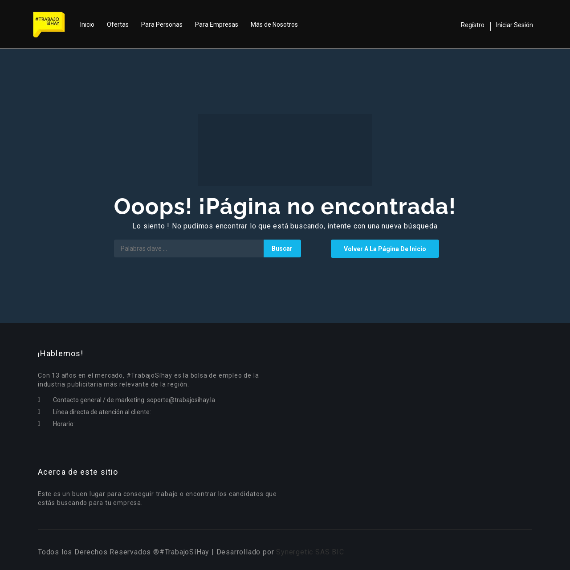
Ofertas (118, 24)
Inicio (87, 24)
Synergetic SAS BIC (310, 552)
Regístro (472, 24)
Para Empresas (216, 24)
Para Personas (162, 24)
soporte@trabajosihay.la (181, 399)
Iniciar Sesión (514, 24)
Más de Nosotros (274, 24)
